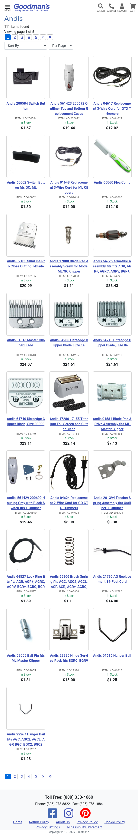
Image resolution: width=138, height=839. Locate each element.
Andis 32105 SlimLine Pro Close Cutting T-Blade (26, 263)
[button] (7, 7)
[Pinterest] (85, 816)
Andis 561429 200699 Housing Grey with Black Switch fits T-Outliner (26, 503)
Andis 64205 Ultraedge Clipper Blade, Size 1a (69, 342)
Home (17, 822)
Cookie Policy (115, 822)
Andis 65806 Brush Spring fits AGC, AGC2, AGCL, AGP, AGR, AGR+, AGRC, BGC (69, 582)
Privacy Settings (48, 827)
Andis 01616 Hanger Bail (112, 655)
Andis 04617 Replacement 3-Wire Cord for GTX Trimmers (112, 108)
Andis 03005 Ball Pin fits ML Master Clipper (26, 658)
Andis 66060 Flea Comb (112, 182)
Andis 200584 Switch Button (26, 106)
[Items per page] (61, 46)
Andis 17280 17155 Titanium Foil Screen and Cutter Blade (69, 424)
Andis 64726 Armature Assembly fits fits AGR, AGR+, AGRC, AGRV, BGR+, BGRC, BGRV (112, 266)
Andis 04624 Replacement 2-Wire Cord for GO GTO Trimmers (69, 503)
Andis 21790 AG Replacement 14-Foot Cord (112, 579)
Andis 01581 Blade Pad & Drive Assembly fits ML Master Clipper (112, 424)
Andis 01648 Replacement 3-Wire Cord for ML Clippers (69, 187)
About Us (63, 822)
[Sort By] (25, 46)
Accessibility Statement (84, 827)
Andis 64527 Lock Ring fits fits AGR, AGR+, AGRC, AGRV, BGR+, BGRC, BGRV (26, 582)
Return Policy (39, 822)
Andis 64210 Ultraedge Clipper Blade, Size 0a (112, 342)
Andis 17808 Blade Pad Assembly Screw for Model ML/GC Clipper (68, 266)
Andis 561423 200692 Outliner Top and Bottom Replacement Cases (69, 108)
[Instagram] (69, 816)
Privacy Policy (87, 822)
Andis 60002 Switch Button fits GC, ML (26, 185)
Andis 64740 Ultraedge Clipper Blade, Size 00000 (26, 421)
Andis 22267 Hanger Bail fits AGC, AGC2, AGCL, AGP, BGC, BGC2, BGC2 (26, 739)
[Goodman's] (32, 8)
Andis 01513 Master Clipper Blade (26, 342)
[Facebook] (52, 816)
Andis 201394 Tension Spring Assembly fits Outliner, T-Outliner (112, 503)
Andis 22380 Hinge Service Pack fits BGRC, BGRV (69, 658)
